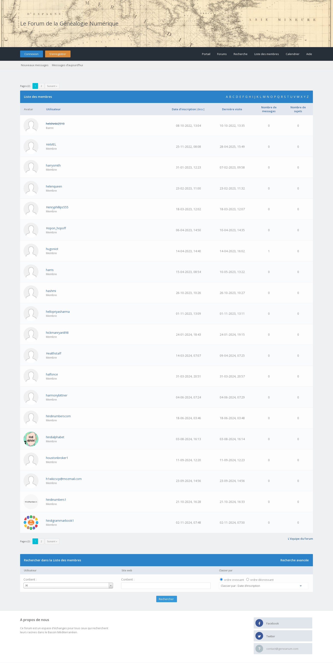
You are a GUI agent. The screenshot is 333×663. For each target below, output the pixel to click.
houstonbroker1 (57, 458)
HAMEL (51, 144)
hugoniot (52, 249)
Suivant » (52, 86)
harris (50, 270)
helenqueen (54, 186)
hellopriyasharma (58, 312)
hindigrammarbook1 (60, 520)
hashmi (51, 291)
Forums (222, 54)
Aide (309, 54)
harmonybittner (56, 395)
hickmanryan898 (57, 333)
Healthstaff (53, 353)
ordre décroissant (262, 580)
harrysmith (53, 165)
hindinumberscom (58, 416)
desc (200, 109)
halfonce (52, 374)
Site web (127, 570)
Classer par (226, 570)
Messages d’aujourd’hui (67, 65)
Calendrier (292, 54)
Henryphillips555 (57, 207)
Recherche (241, 54)
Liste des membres (266, 54)
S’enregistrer (57, 54)
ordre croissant (234, 580)
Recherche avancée (294, 560)
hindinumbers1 (56, 500)
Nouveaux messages (35, 65)
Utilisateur (30, 570)
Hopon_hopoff (56, 228)
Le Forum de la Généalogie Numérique (69, 23)
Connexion (31, 54)
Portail (206, 54)
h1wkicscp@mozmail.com (64, 479)
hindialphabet (55, 437)
